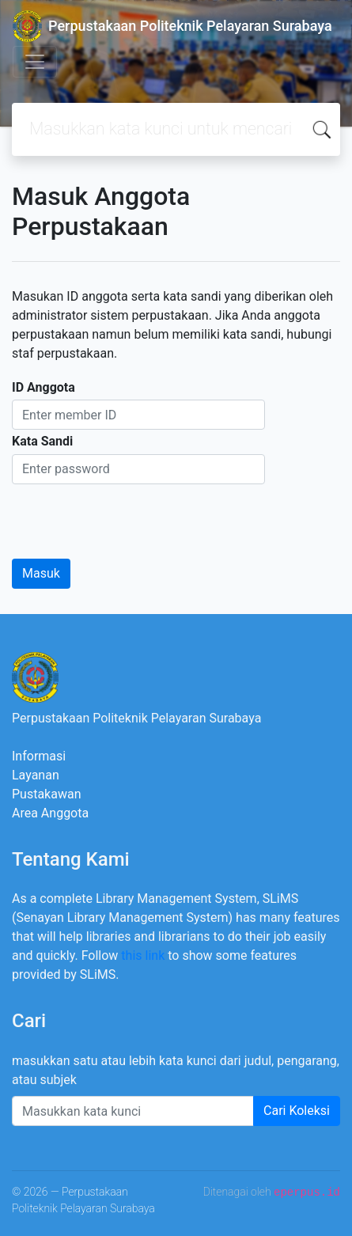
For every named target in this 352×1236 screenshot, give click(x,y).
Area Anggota (50, 813)
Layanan (35, 775)
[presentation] (132, 515)
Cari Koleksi (296, 1110)
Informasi (39, 756)
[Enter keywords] (133, 1111)
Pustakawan (46, 794)
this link (143, 955)
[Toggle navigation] (35, 62)
